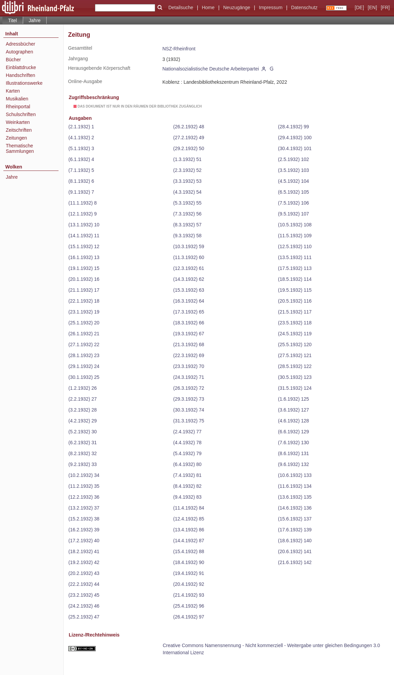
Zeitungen (16, 138)
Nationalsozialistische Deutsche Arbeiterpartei (210, 68)
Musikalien (17, 98)
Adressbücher (20, 44)
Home (208, 7)
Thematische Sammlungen (20, 148)
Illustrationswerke (24, 83)
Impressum (270, 7)
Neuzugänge (236, 7)
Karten (13, 91)
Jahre (34, 20)
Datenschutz (304, 7)
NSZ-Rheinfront (178, 48)
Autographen (19, 51)
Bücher (13, 59)
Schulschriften (21, 114)
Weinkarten (18, 122)
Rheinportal (18, 106)
